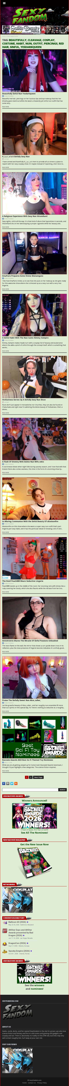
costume (8, 43)
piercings (50, 43)
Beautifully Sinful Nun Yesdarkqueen (18, 93)
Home (4, 36)
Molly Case (8, 762)
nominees (37, 988)
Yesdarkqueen (31, 47)
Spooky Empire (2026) (20, 951)
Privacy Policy (42, 1083)
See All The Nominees (34, 832)
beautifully (17, 40)
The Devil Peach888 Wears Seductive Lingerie (22, 581)
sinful (14, 47)
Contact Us (32, 1083)
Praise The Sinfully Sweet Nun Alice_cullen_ (21, 700)
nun (28, 43)
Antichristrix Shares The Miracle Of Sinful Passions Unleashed (30, 640)
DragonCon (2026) (18, 943)
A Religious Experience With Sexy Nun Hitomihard (24, 216)
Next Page (38, 777)
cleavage (34, 40)
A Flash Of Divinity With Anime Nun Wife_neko (23, 461)
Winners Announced (34, 800)
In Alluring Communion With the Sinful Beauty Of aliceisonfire (30, 521)
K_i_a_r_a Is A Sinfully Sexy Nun (16, 156)
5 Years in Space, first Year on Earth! (34, 830)
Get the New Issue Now (34, 844)
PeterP (6, 159)
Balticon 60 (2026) (18, 922)
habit (20, 43)
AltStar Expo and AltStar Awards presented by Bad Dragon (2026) (21, 933)
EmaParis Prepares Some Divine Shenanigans (22, 276)
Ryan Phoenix (9, 96)
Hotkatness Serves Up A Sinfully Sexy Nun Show (24, 399)
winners (39, 985)
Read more (5, 107)
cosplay (49, 40)
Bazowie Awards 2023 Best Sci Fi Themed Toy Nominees (27, 760)
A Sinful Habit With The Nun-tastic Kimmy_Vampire (25, 338)
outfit (38, 43)
